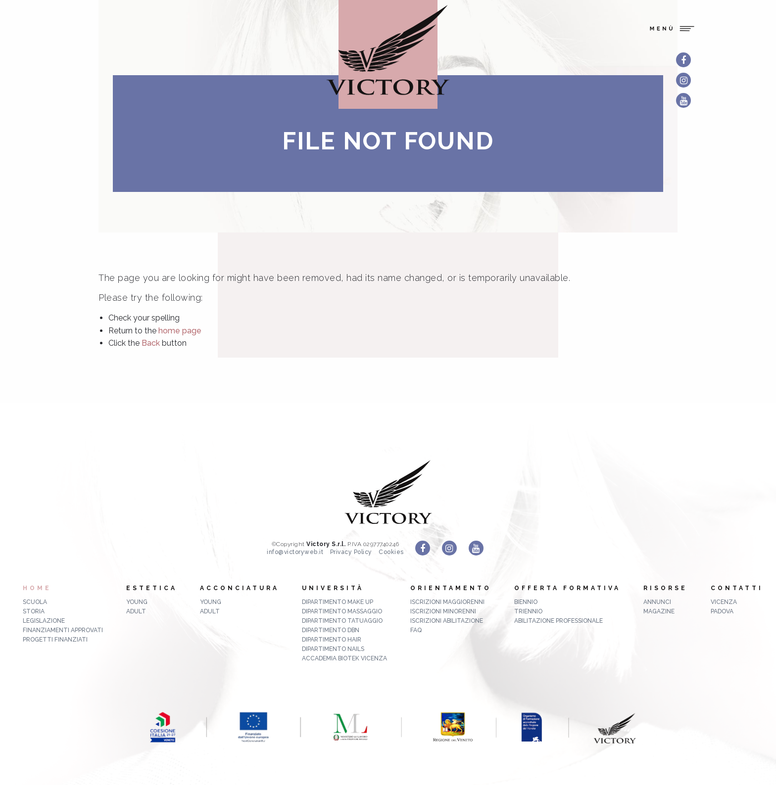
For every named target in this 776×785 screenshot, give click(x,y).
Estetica (151, 588)
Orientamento (450, 588)
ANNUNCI (657, 602)
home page (179, 330)
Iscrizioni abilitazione (446, 620)
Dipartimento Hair (331, 639)
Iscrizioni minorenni (443, 611)
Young (136, 602)
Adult (136, 611)
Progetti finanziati (55, 639)
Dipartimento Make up (337, 602)
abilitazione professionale (558, 620)
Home (37, 588)
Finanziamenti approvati (63, 630)
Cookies (391, 552)
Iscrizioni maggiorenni (447, 602)
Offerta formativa (567, 588)
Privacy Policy (351, 552)
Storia (34, 611)
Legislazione (44, 620)
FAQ (416, 630)
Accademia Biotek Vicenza (344, 658)
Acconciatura (239, 588)
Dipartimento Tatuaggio (342, 620)
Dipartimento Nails (333, 649)
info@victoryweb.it (295, 552)
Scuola (35, 602)
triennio (528, 611)
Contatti (737, 588)
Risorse (665, 588)
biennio (525, 602)
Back (151, 343)
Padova (722, 611)
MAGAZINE (659, 611)
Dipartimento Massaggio (342, 611)
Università (333, 588)
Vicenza (724, 602)
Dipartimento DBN (330, 630)
